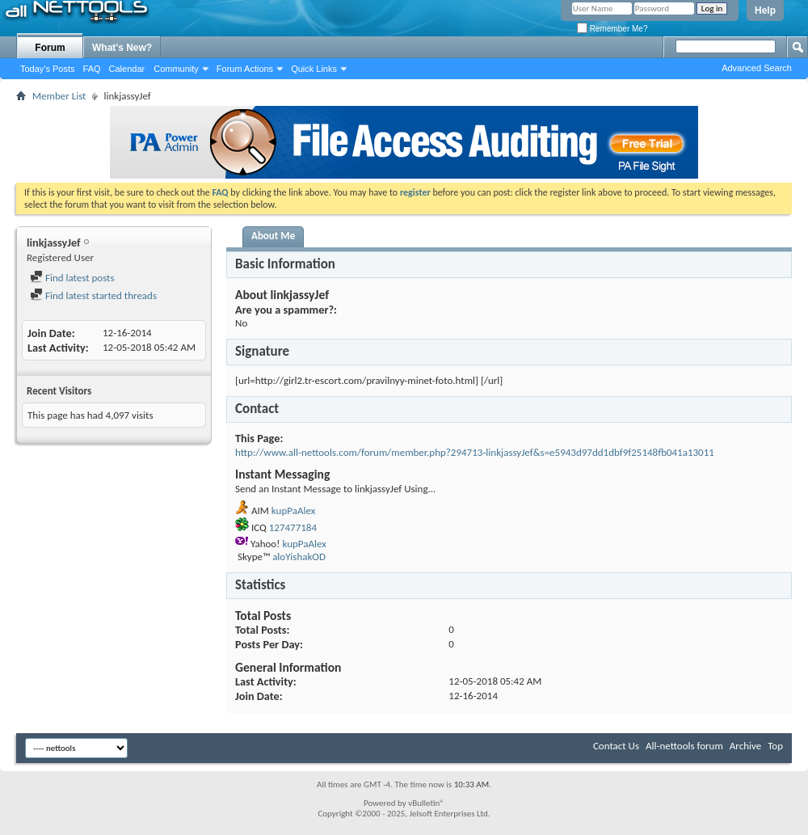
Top (775, 746)
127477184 (293, 527)
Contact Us (616, 746)
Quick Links (314, 69)
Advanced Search (757, 68)
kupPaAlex (293, 510)
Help (765, 10)
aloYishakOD (299, 556)
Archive (745, 746)
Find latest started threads (93, 295)
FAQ (92, 69)
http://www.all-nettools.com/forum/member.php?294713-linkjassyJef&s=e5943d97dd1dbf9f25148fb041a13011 (474, 452)
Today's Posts (47, 69)
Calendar (127, 69)
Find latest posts (72, 278)
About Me (273, 236)
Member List (59, 96)
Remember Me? (612, 28)
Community (176, 69)
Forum (50, 47)
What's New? (122, 47)
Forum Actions (245, 69)
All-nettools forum (684, 746)
